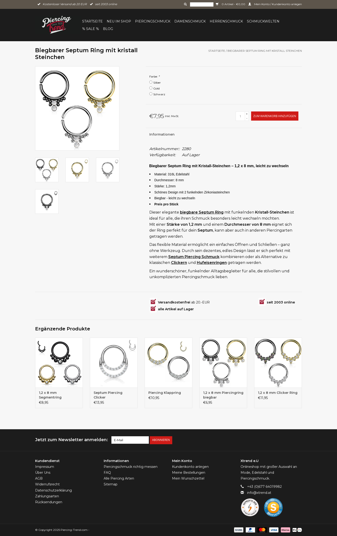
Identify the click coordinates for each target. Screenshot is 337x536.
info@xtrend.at (259, 492)
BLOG (108, 29)
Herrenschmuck (226, 21)
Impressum (44, 467)
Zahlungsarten (47, 496)
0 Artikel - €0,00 (231, 4)
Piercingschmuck (152, 21)
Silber (157, 82)
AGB (39, 478)
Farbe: (154, 76)
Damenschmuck (190, 21)
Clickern (179, 262)
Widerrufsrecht (47, 484)
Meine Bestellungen (188, 472)
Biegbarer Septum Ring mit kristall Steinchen (264, 50)
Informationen (162, 134)
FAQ (107, 472)
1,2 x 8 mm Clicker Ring (277, 393)
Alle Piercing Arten (119, 478)
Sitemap (110, 484)
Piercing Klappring (164, 393)
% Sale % (90, 29)
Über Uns (42, 472)
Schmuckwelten (263, 21)
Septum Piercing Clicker (108, 395)
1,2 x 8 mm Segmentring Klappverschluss (53, 395)
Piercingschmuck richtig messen (131, 467)
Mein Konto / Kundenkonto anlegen (275, 4)
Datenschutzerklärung (53, 490)
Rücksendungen (48, 502)
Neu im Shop (119, 21)
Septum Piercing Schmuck (194, 257)
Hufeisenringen (212, 262)
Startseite (92, 21)
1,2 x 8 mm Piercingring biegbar (223, 395)
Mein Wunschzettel (188, 478)
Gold (156, 88)
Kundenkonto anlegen (190, 467)
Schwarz (159, 94)
